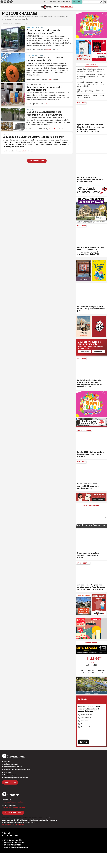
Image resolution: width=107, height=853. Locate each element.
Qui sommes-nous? (11, 764)
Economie (30, 28)
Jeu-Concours (32, 84)
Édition (57, 7)
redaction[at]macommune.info (12, 802)
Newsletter (10, 782)
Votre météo (91, 643)
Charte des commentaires (13, 767)
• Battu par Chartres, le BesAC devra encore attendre (90, 96)
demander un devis (13, 813)
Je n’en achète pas (87, 727)
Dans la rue (85, 721)
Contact (7, 761)
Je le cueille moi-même (88, 724)
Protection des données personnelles (17, 769)
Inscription (84, 352)
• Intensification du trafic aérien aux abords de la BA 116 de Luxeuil (91, 70)
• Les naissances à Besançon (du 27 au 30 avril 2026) (90, 91)
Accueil (5, 23)
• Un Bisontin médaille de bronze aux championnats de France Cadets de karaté (91, 76)
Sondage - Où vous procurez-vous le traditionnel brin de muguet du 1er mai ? (90, 709)
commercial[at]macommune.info (13, 807)
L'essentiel (91, 65)
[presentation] (77, 517)
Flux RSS (7, 772)
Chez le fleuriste (86, 718)
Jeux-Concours (45, 84)
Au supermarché (86, 715)
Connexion (98, 352)
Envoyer (83, 742)
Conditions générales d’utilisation (16, 777)
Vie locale (39, 28)
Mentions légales (10, 775)
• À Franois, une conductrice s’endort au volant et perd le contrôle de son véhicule (90, 84)
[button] (101, 2)
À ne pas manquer (91, 505)
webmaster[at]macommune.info (13, 824)
